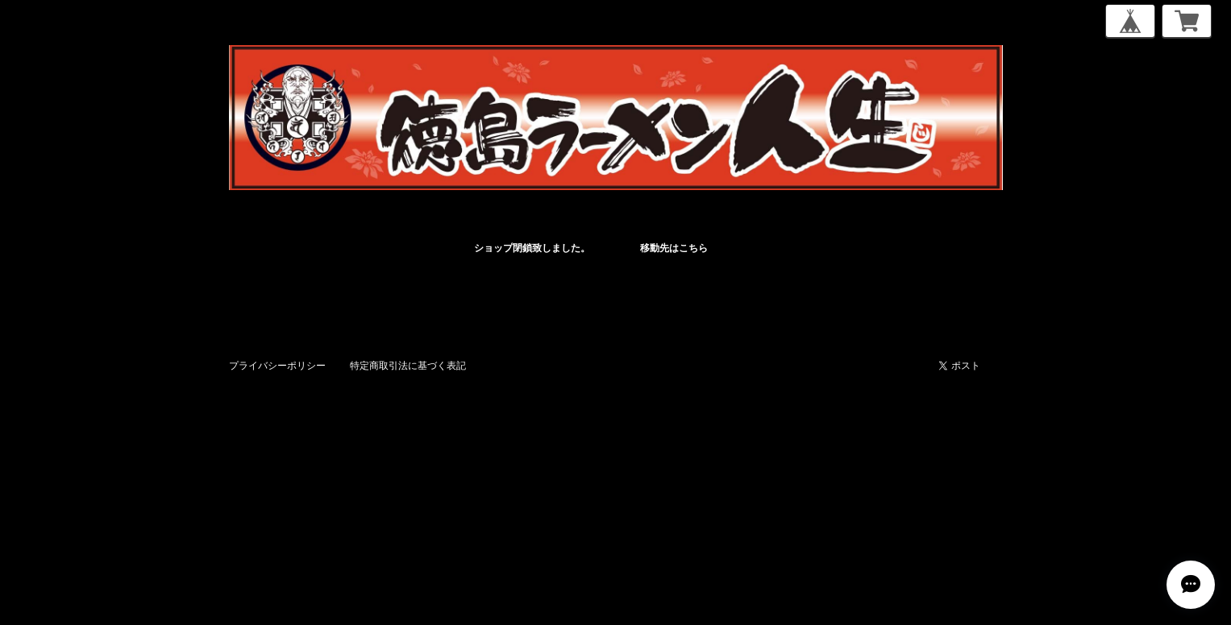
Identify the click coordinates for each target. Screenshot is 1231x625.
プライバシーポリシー (277, 365)
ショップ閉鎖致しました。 (532, 248)
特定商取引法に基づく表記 (408, 365)
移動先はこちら (674, 248)
